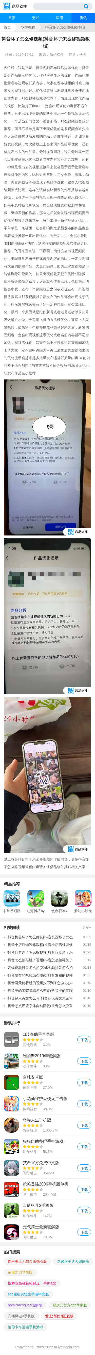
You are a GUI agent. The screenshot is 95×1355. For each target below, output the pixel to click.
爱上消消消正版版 (59, 1316)
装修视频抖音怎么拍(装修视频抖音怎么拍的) (40, 968)
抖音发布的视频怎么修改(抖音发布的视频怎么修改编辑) (40, 976)
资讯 (83, 18)
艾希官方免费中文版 (47, 1167)
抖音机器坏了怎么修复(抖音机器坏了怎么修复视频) (40, 938)
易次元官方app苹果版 (70, 1305)
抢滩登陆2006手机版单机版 (47, 1189)
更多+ (86, 927)
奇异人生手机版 (47, 1125)
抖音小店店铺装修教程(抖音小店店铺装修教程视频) (40, 946)
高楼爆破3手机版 (21, 1316)
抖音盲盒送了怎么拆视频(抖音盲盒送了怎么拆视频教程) (40, 953)
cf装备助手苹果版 (47, 1039)
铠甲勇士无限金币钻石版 (27, 1261)
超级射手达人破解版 (73, 1261)
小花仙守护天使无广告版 (47, 1103)
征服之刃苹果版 (20, 1272)
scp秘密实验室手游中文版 (28, 1294)
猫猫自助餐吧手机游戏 (47, 1146)
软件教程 (28, 27)
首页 (11, 18)
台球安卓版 (47, 1082)
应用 (59, 18)
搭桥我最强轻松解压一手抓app (32, 1283)
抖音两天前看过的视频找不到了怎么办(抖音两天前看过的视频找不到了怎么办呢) (40, 984)
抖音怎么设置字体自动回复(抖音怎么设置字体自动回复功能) (40, 1007)
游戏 (35, 18)
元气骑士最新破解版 (47, 1232)
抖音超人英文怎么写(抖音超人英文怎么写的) (40, 999)
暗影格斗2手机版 (47, 1210)
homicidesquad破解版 (25, 1305)
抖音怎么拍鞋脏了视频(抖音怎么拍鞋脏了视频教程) (40, 961)
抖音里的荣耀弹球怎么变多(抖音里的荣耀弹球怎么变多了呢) (40, 991)
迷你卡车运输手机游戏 (25, 1327)
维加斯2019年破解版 (47, 1060)
